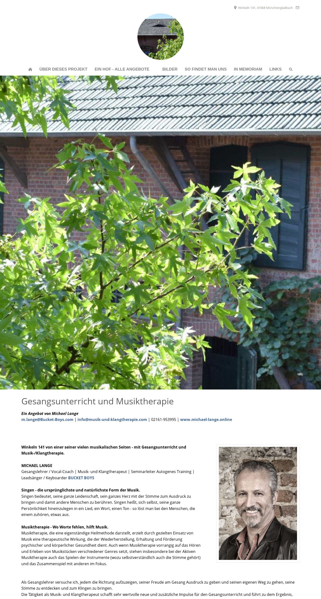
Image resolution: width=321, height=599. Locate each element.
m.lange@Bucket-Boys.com (47, 419)
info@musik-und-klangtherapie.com (112, 419)
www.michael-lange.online (206, 419)
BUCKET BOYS (81, 477)
